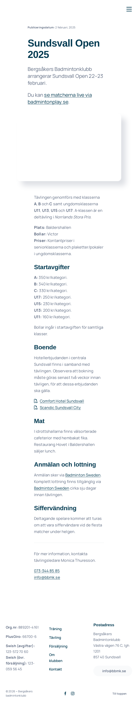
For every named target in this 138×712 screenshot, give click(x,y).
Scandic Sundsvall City (57, 407)
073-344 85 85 (47, 570)
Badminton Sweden (83, 475)
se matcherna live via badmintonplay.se (60, 98)
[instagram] (72, 693)
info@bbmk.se (47, 577)
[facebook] (65, 693)
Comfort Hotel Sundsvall (59, 401)
